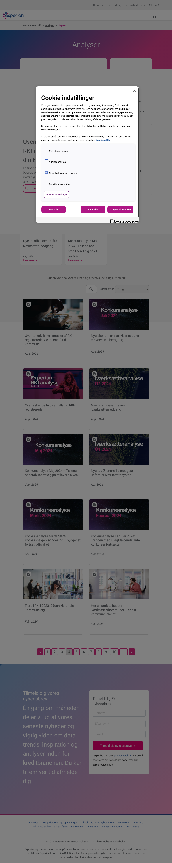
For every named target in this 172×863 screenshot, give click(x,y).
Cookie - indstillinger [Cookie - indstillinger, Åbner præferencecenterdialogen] (56, 194)
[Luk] (134, 91)
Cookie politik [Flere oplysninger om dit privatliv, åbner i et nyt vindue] (103, 140)
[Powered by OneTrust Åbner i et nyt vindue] (123, 220)
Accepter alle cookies (120, 209)
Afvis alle (93, 209)
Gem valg (53, 209)
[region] (87, 154)
